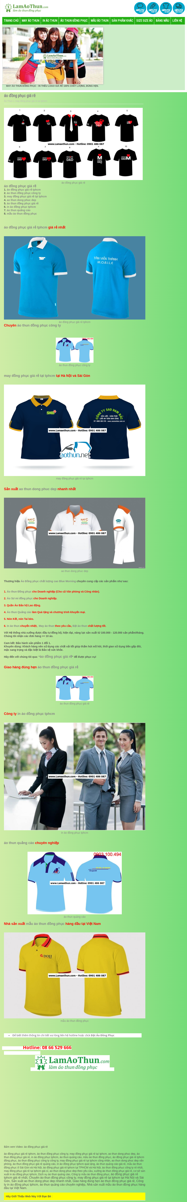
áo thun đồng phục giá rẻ (22, 203)
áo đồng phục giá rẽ (73, 182)
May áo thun (46, 625)
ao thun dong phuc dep (21, 200)
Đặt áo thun (80, 625)
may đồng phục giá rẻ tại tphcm (27, 196)
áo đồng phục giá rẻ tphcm (24, 189)
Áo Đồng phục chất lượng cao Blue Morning (48, 581)
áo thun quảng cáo (19, 210)
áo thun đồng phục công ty (24, 193)
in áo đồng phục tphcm (21, 206)
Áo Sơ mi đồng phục (20, 598)
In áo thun (13, 625)
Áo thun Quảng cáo (19, 612)
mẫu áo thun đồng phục (22, 213)
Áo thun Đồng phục (19, 591)
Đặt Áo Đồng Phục (102, 1035)
